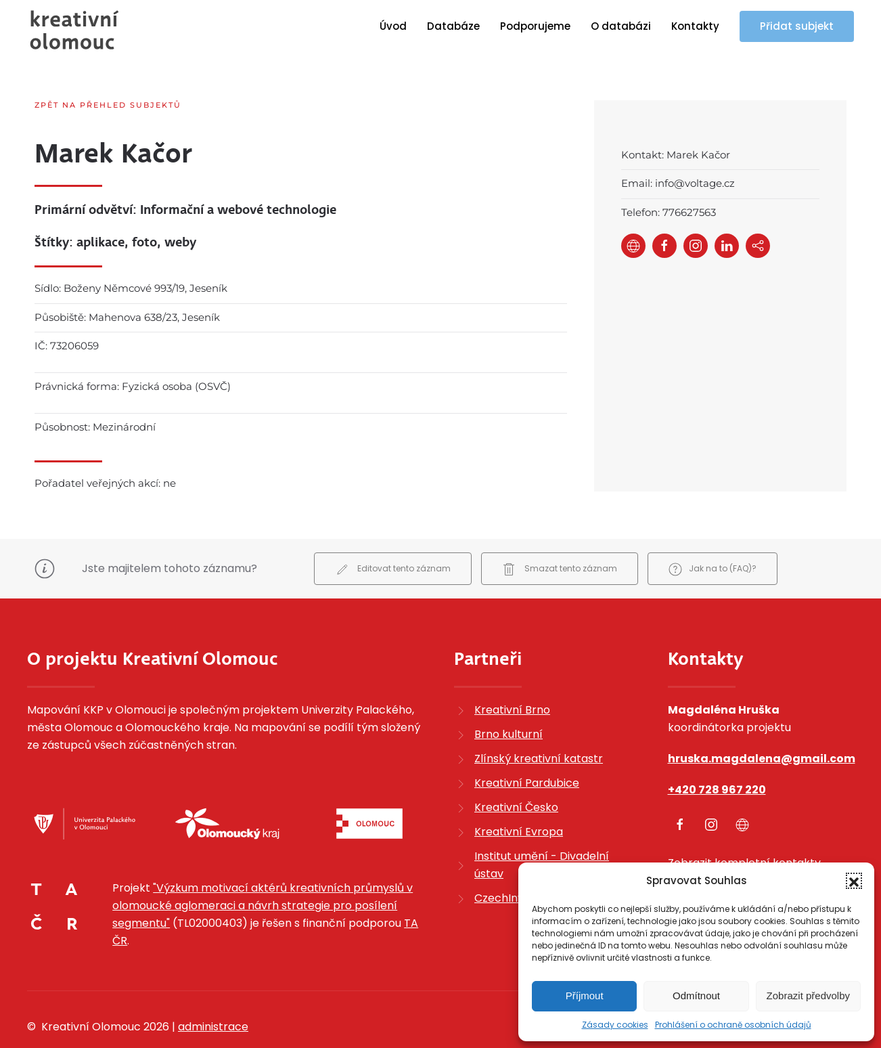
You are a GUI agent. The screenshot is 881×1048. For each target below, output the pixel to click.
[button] (854, 881)
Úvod (393, 26)
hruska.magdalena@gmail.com (761, 723)
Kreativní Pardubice (526, 748)
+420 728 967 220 (717, 754)
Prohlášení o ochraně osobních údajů (733, 1024)
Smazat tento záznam (559, 533)
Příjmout (585, 995)
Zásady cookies (615, 1024)
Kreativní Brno (512, 674)
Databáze (453, 26)
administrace (213, 991)
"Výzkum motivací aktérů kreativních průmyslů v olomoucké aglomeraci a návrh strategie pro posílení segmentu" (262, 870)
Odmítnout (696, 995)
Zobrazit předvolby (808, 995)
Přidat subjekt (797, 26)
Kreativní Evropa (518, 796)
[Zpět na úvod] (74, 30)
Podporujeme (535, 26)
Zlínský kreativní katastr (538, 723)
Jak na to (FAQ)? (712, 533)
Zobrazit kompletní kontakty (744, 827)
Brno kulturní (508, 699)
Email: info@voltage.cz (678, 183)
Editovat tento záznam (393, 533)
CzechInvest (507, 863)
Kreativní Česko (516, 772)
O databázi (621, 26)
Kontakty (695, 26)
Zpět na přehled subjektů (108, 105)
